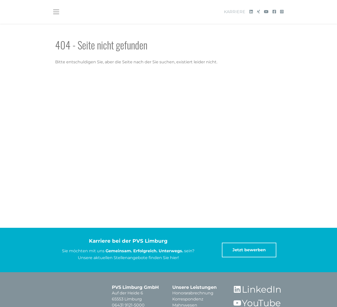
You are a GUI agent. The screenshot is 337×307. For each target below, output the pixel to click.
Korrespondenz (187, 299)
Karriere (234, 11)
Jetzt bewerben (249, 249)
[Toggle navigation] (56, 12)
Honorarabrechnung (192, 293)
